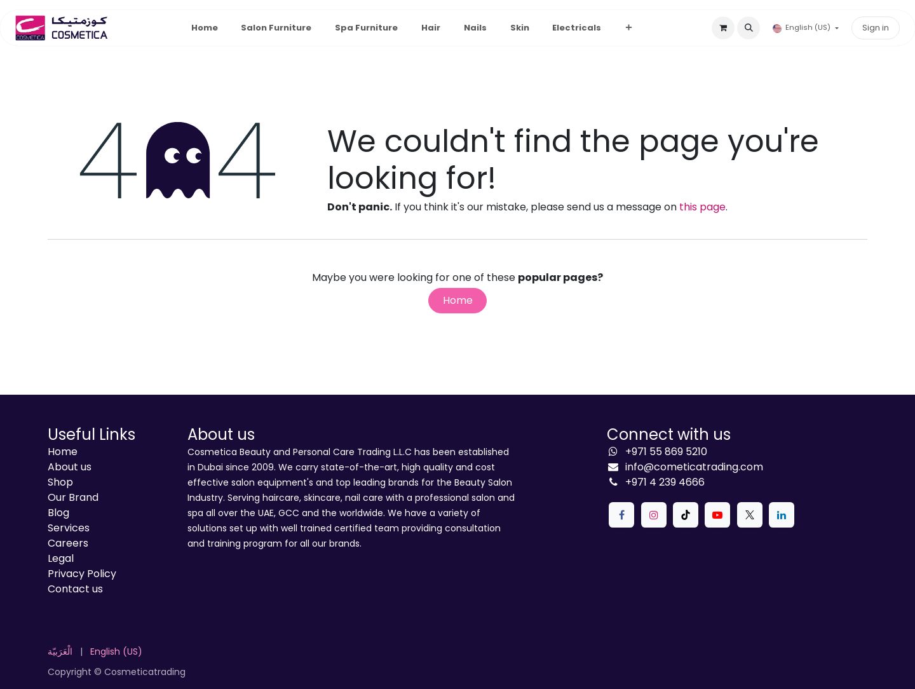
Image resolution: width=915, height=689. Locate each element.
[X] (749, 515)
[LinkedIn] (781, 515)
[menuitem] (204, 28)
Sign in (875, 28)
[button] (748, 28)
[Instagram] (654, 515)
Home (458, 300)
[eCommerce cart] (723, 28)
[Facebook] (621, 515)
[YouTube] (717, 515)
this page (702, 207)
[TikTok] (685, 515)
